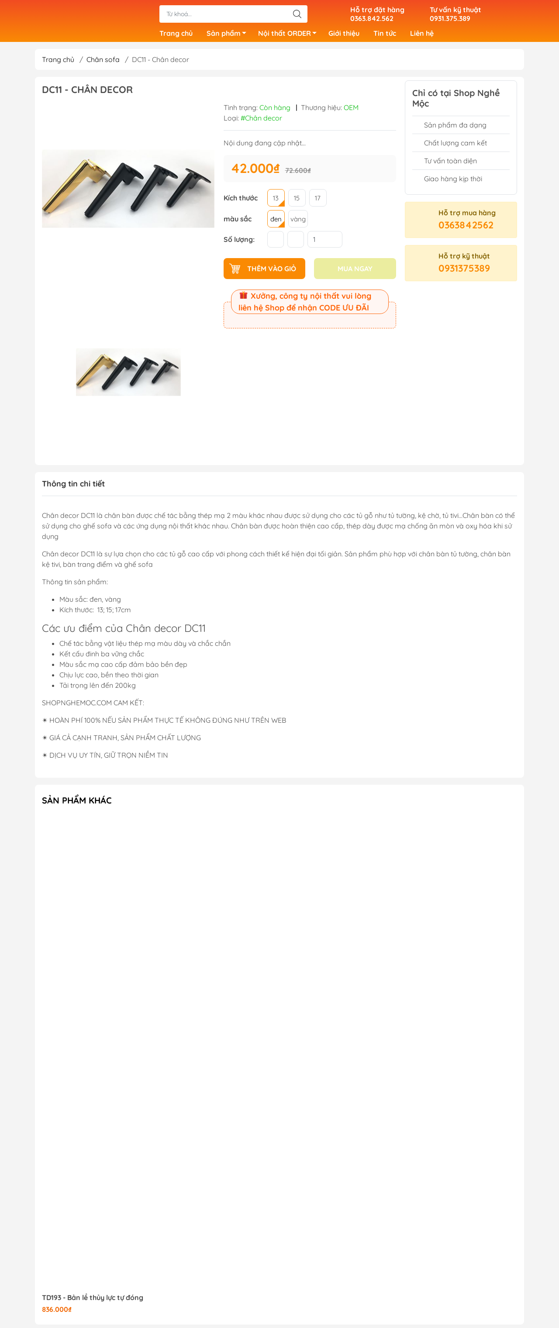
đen (276, 222)
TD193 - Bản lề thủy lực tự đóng (92, 1301)
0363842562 (465, 228)
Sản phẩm (229, 36)
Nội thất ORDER (289, 36)
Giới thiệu (343, 35)
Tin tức (384, 35)
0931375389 (464, 272)
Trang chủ (176, 35)
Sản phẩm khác (77, 803)
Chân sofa (103, 63)
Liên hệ (422, 35)
